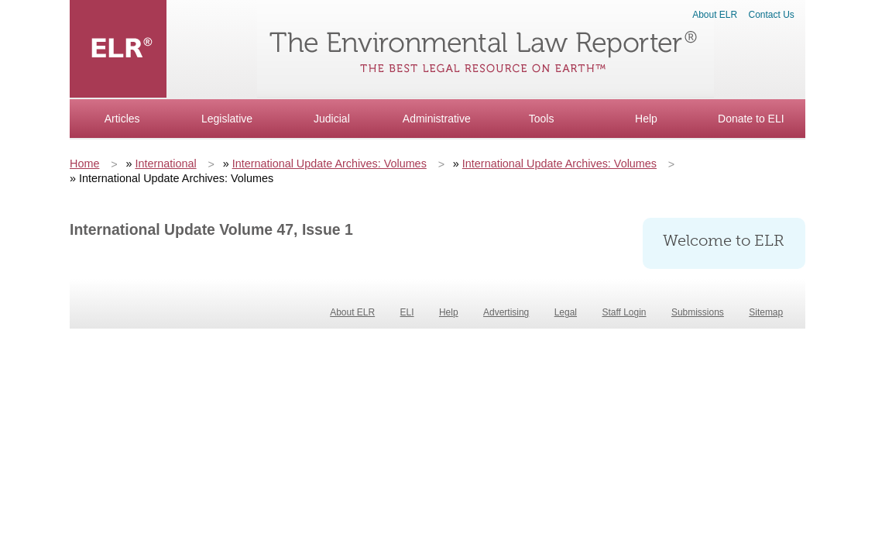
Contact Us (771, 14)
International (165, 163)
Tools (541, 118)
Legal (565, 312)
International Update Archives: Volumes (329, 163)
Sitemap (766, 312)
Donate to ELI (751, 118)
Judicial (332, 118)
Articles (122, 118)
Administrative (437, 118)
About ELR (714, 14)
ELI (407, 312)
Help (646, 118)
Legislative (226, 118)
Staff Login (624, 312)
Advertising (506, 312)
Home (84, 163)
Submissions (697, 312)
